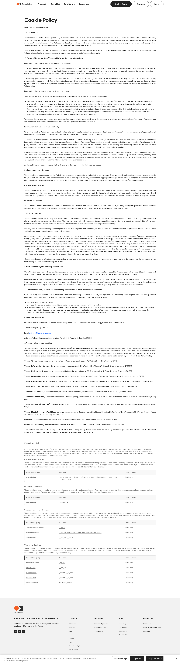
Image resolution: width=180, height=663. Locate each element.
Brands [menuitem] (96, 635)
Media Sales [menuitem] (98, 631)
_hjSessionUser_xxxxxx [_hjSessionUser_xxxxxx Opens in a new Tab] (104, 477)
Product (42, 4)
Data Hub (55, 4)
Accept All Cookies (155, 659)
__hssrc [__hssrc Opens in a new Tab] (75, 477)
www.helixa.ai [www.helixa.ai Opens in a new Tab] (31, 538)
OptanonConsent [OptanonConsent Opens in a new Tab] (74, 533)
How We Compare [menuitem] (125, 635)
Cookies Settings (120, 659)
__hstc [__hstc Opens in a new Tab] (68, 479)
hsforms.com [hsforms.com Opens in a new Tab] (31, 578)
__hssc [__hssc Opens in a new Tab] (62, 479)
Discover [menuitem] (72, 624)
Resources (84, 4)
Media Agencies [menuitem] (100, 627)
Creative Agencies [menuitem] (101, 624)
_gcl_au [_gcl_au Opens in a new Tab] (62, 563)
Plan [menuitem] (71, 631)
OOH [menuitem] (71, 642)
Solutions (68, 4)
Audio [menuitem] (71, 635)
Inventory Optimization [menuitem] (78, 646)
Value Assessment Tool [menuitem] (152, 627)
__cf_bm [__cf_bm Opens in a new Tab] (63, 533)
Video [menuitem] (71, 638)
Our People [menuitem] (123, 627)
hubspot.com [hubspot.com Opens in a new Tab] (31, 573)
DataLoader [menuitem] (73, 650)
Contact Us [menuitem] (123, 631)
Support (141, 4)
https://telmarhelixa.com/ (38, 43)
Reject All (137, 659)
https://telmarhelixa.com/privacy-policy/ (122, 50)
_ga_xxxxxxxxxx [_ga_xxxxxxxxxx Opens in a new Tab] (65, 477)
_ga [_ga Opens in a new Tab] (115, 477)
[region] (90, 659)
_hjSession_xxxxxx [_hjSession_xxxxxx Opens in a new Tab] (87, 477)
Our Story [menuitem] (122, 624)
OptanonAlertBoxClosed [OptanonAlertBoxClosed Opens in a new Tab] (91, 533)
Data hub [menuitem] (146, 631)
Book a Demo (121, 4)
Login (156, 4)
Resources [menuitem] (147, 624)
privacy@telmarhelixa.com (40, 333)
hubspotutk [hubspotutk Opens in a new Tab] (63, 502)
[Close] (176, 658)
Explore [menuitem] (72, 627)
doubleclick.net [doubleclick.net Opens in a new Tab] (32, 583)
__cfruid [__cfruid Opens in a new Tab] (62, 528)
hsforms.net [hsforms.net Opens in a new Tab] (30, 568)
